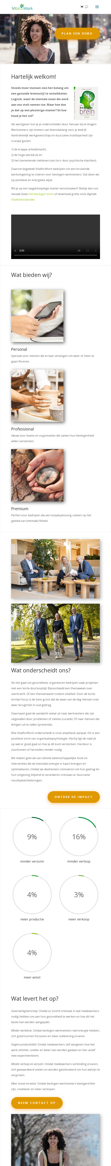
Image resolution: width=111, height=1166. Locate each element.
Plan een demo (77, 33)
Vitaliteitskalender (23, 199)
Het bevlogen (38, 194)
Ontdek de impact (74, 797)
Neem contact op (37, 1103)
